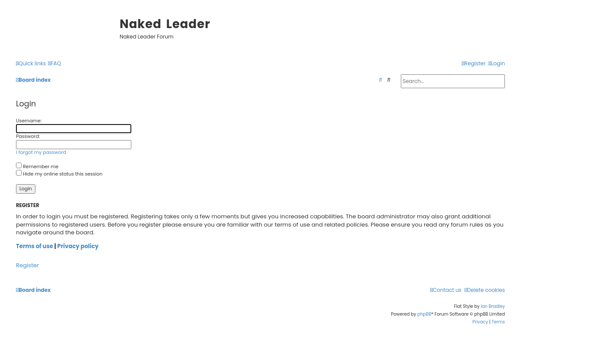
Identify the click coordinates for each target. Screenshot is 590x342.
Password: (28, 136)
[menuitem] (54, 64)
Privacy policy (77, 246)
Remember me (37, 166)
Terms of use (34, 246)
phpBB (424, 314)
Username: (28, 120)
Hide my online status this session (59, 173)
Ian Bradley (493, 306)
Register (27, 265)
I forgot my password (41, 152)
